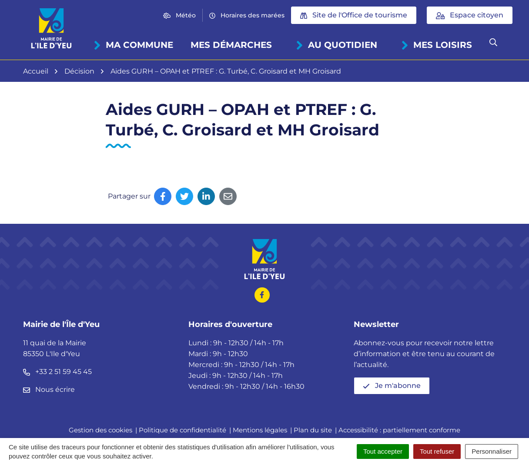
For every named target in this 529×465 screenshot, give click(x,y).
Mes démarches (231, 45)
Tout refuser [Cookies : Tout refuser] (437, 451)
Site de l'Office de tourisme (353, 15)
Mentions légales (260, 430)
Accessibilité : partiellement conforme (399, 430)
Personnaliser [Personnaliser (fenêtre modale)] (492, 451)
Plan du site (313, 430)
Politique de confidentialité (182, 430)
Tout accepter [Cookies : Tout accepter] (382, 451)
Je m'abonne (392, 385)
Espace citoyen (469, 15)
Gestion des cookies (100, 430)
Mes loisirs (436, 45)
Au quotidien (336, 45)
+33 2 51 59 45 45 (57, 371)
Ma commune (133, 45)
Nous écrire (49, 389)
